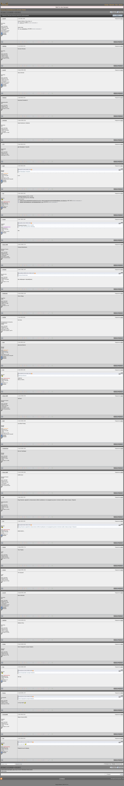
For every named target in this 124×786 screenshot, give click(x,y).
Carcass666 (5, 714)
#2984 (121, 342)
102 (18, 12)
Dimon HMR (5, 244)
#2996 (121, 644)
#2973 (121, 70)
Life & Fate (19, 9)
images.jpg (22, 22)
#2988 (121, 448)
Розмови (24, 9)
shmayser (5, 120)
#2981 (121, 269)
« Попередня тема (107, 763)
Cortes (4, 644)
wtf (3, 497)
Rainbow (4, 97)
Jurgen (4, 219)
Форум (57, 784)
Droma (4, 693)
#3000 (121, 738)
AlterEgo (4, 46)
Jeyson (4, 547)
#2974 (121, 97)
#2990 (121, 497)
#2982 (121, 293)
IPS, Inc (66, 784)
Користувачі (111, 4)
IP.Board (60, 784)
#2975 (121, 120)
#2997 (121, 666)
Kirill (4, 166)
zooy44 (4, 18)
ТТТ (3, 144)
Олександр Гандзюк (22, 196)
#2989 (121, 472)
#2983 (121, 317)
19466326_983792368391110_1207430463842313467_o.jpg (31, 202)
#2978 (121, 193)
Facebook (3, 32)
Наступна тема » (119, 763)
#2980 (121, 244)
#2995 (121, 620)
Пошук (116, 4)
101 (16, 12)
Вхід (62, 7)
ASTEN (4, 317)
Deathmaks (5, 293)
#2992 (121, 547)
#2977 (121, 165)
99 (12, 12)
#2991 (121, 521)
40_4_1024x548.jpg (23, 28)
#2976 (121, 144)
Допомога (121, 4)
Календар (106, 4)
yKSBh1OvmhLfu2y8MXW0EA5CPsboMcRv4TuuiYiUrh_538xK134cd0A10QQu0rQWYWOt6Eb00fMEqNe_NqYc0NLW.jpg (43, 200)
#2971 (121, 18)
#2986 (121, 395)
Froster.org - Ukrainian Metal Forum (8, 9)
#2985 (121, 369)
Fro (3, 193)
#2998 (121, 692)
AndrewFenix (5, 448)
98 (10, 12)
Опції (117, 15)
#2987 (121, 420)
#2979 (121, 219)
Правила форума (4, 4)
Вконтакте (3, 34)
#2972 (121, 46)
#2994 (121, 592)
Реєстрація (66, 7)
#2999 (121, 714)
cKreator (4, 269)
